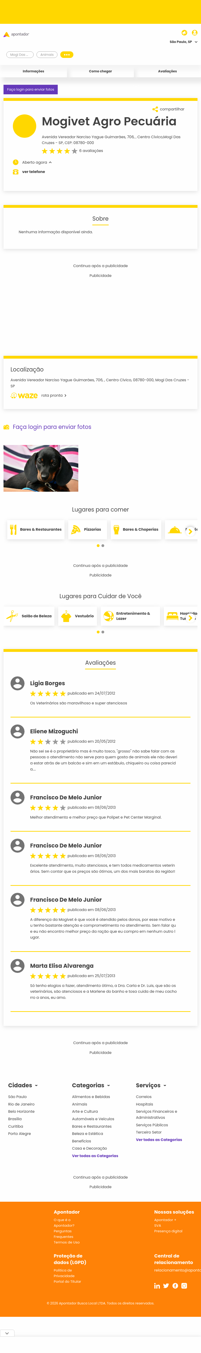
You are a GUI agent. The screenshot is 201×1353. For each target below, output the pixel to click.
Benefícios (81, 1141)
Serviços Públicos (152, 1125)
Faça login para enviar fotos (30, 89)
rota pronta (38, 395)
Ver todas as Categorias (95, 1156)
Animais (79, 1104)
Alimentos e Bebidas (91, 1096)
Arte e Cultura (85, 1111)
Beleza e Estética (87, 1133)
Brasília (15, 1119)
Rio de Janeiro (21, 1104)
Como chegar (100, 71)
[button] (98, 545)
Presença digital (168, 1231)
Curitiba (15, 1126)
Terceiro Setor (149, 1132)
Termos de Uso (67, 1242)
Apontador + (165, 1219)
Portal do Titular (67, 1281)
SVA (157, 1225)
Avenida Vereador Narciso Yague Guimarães (83, 137)
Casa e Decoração (89, 1148)
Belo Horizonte (21, 1111)
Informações (33, 71)
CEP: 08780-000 (79, 142)
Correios (144, 1096)
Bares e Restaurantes (91, 1126)
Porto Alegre (19, 1133)
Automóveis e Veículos (93, 1119)
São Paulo (17, 1096)
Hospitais (144, 1104)
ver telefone (33, 171)
